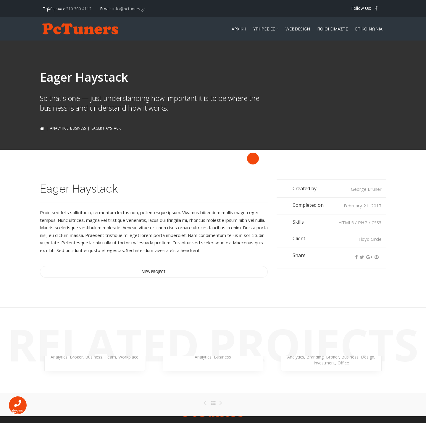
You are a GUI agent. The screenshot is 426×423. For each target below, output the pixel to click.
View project (154, 271)
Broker (76, 357)
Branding (315, 357)
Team (110, 357)
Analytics (59, 128)
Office (343, 363)
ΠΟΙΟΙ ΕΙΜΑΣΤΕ (332, 29)
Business (78, 128)
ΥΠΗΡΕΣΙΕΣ (264, 29)
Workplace (128, 357)
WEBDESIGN (297, 29)
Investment (324, 363)
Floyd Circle (370, 239)
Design (367, 357)
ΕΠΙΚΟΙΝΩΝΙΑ (369, 29)
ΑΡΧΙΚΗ (239, 29)
